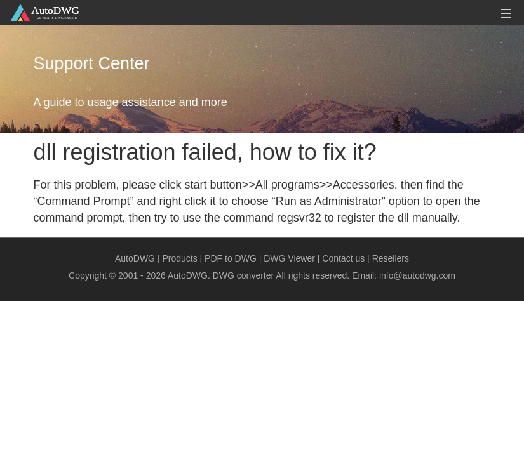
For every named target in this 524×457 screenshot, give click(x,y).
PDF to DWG (231, 258)
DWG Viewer (289, 258)
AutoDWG (135, 258)
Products (179, 258)
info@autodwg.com (417, 275)
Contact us (343, 258)
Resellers (390, 258)
